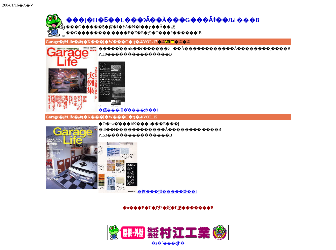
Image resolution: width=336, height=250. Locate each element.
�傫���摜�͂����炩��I (128, 107)
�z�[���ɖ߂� (168, 241)
